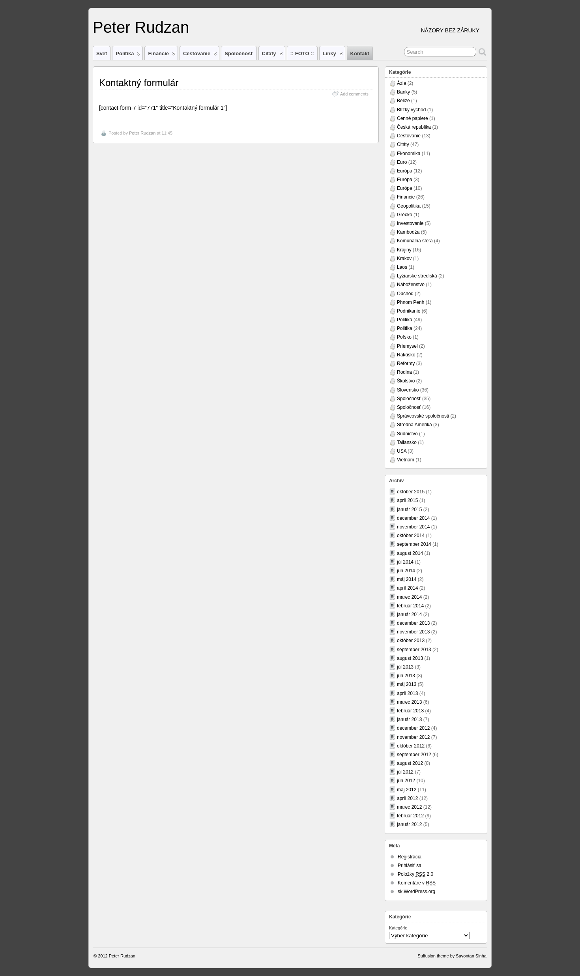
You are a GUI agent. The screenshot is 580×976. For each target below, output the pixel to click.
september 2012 (414, 754)
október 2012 (411, 746)
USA (401, 451)
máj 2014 (406, 579)
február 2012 (410, 816)
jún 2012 (406, 780)
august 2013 (410, 658)
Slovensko (408, 390)
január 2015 (409, 509)
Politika (128, 55)
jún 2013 (406, 675)
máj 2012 (406, 789)
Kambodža (408, 232)
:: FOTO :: (302, 53)
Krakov (404, 258)
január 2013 (409, 719)
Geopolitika (409, 206)
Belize (403, 100)
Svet (101, 53)
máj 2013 (406, 684)
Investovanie (410, 223)
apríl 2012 (407, 798)
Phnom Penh (410, 302)
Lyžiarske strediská (417, 276)
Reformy (406, 363)
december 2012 (413, 728)
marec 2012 (409, 807)
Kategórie (398, 927)
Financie (162, 55)
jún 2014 (406, 570)
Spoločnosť (239, 53)
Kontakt (359, 53)
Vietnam (405, 460)
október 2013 (411, 640)
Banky (403, 92)
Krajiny (404, 250)
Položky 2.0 (415, 874)
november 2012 (413, 737)
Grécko (404, 214)
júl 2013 (405, 667)
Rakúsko (406, 355)
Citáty (272, 55)
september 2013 (414, 649)
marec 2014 (409, 597)
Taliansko (407, 442)
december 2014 (413, 518)
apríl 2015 (407, 500)
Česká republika (414, 127)
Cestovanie (200, 55)
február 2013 (410, 711)
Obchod (405, 293)
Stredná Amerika (414, 424)
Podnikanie (408, 311)
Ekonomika (408, 153)
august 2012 (410, 763)
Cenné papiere (412, 118)
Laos (402, 267)
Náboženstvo (411, 284)
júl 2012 (405, 772)
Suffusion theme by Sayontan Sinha (451, 956)
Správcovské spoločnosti (423, 416)
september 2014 (414, 544)
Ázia (401, 83)
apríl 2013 (407, 693)
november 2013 (413, 632)
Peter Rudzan (141, 27)
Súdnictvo (407, 433)
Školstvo (406, 381)
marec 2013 (409, 702)
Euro (402, 162)
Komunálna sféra (415, 241)
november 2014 (413, 527)
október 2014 (411, 535)
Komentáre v (417, 883)
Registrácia (409, 857)
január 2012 (409, 824)
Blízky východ (411, 109)
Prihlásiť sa (409, 865)
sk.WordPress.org (416, 891)
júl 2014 (405, 562)
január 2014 (409, 614)
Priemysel (407, 346)
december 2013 (413, 623)
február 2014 (410, 606)
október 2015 (411, 492)
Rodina (404, 372)
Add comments (354, 94)
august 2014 (410, 553)
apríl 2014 (407, 588)
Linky (333, 55)
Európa (404, 171)
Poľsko (404, 337)
